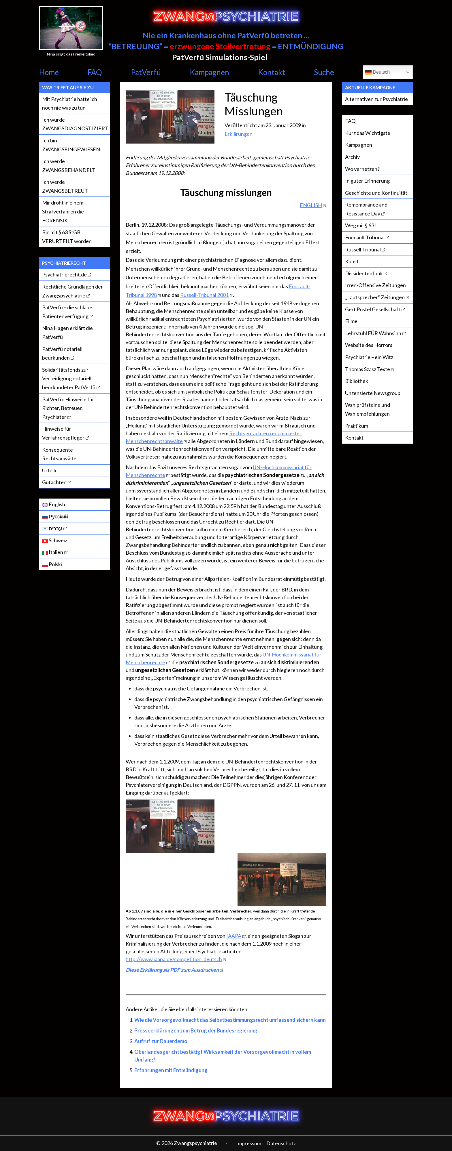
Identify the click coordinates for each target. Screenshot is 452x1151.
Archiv (352, 157)
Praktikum (356, 426)
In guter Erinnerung (367, 180)
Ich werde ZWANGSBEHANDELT (68, 165)
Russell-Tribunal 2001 (204, 295)
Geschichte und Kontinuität (376, 193)
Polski (52, 564)
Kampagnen (209, 72)
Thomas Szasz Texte (367, 369)
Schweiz (54, 540)
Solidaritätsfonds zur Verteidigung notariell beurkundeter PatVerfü (68, 378)
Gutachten (54, 482)
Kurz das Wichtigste (367, 133)
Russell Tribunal (363, 249)
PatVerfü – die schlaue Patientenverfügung (67, 311)
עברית (52, 528)
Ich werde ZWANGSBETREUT (65, 186)
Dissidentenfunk (364, 273)
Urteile (50, 470)
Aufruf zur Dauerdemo (160, 1041)
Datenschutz (281, 1143)
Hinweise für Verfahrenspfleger (63, 433)
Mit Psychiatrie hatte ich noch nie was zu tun (69, 103)
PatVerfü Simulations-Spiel (219, 57)
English (53, 504)
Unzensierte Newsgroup (372, 393)
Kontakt (271, 72)
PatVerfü (146, 72)
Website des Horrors (368, 345)
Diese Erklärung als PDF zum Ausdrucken (172, 970)
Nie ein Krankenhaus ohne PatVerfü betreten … (226, 35)
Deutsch (377, 72)
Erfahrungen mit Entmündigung (171, 1070)
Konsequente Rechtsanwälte (59, 454)
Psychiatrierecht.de (64, 274)
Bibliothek (356, 381)
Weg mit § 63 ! (361, 225)
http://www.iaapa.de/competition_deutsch (174, 959)
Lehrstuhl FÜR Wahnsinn (373, 333)
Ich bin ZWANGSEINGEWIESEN (71, 144)
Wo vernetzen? (362, 169)
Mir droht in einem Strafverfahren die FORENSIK (63, 211)
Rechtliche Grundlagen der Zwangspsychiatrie (72, 291)
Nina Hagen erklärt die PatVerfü (67, 332)
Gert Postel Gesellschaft (372, 309)
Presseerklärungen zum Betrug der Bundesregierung (195, 1030)
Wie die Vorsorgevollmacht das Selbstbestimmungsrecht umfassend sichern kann (230, 1020)
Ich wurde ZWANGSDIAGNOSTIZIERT (75, 124)
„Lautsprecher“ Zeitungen (375, 297)
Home (49, 72)
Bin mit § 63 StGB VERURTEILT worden (67, 236)
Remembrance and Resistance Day (366, 209)
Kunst (352, 261)
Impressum (248, 1143)
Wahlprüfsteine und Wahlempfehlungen (367, 409)
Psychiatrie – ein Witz (369, 357)
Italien (52, 552)
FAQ (95, 72)
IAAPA (233, 936)
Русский (55, 516)
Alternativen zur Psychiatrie (376, 99)
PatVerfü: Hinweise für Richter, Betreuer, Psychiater (68, 408)
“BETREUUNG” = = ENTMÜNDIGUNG (226, 46)
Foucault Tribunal (365, 237)
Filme (351, 321)
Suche (324, 72)
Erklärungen (239, 134)
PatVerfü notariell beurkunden (62, 353)
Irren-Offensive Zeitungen (375, 285)
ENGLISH (311, 205)
